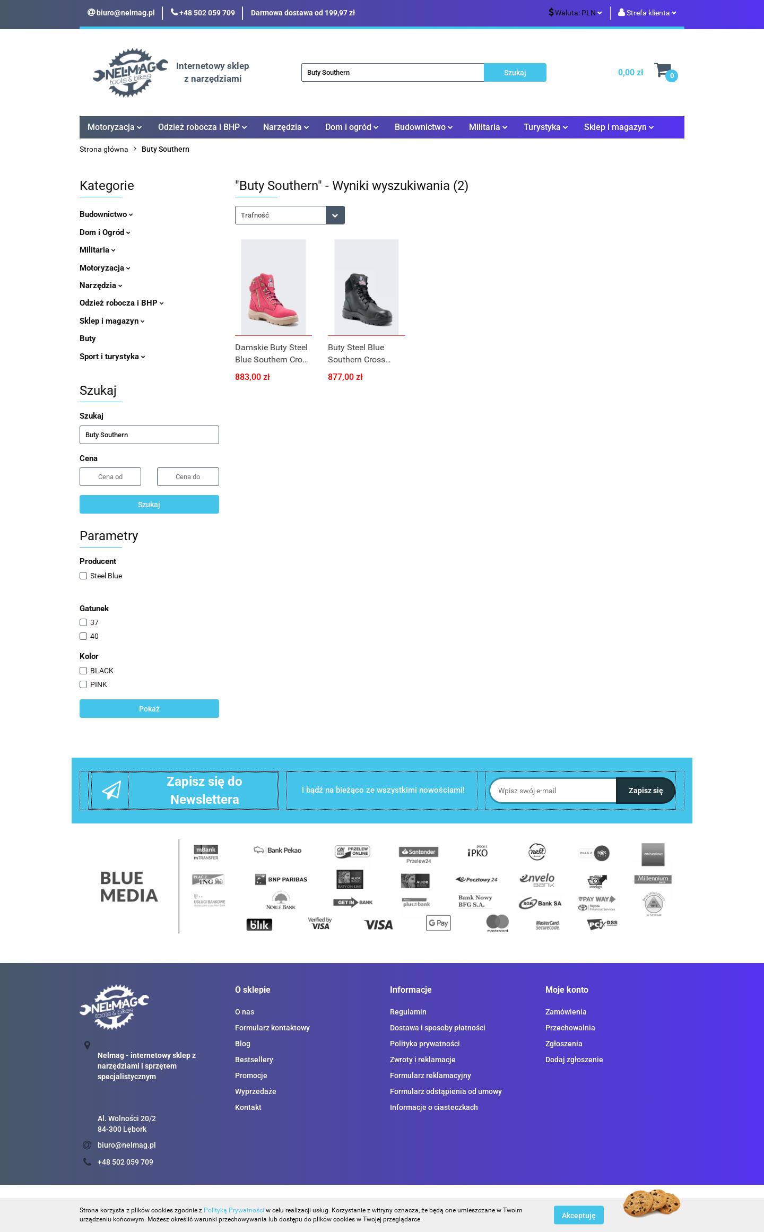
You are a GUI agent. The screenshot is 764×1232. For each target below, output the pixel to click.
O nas (244, 1012)
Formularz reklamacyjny (430, 1075)
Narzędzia (286, 127)
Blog (242, 1043)
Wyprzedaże (255, 1091)
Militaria (488, 127)
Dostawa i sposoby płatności (437, 1027)
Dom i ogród (352, 127)
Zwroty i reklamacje (423, 1059)
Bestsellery (254, 1059)
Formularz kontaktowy (272, 1027)
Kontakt (248, 1107)
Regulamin (408, 1012)
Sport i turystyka (112, 356)
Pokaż (149, 709)
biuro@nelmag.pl (127, 1145)
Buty (88, 338)
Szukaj (149, 504)
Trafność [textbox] (255, 215)
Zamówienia (566, 1012)
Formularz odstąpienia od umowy (446, 1091)
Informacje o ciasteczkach (434, 1107)
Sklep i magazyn (619, 127)
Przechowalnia (570, 1027)
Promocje (251, 1075)
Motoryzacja (115, 127)
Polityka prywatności (425, 1043)
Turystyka (546, 127)
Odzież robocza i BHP (202, 127)
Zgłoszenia (564, 1043)
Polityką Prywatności (234, 1210)
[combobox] (290, 215)
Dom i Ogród (105, 232)
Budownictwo (424, 127)
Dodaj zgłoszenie (574, 1059)
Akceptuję (579, 1215)
